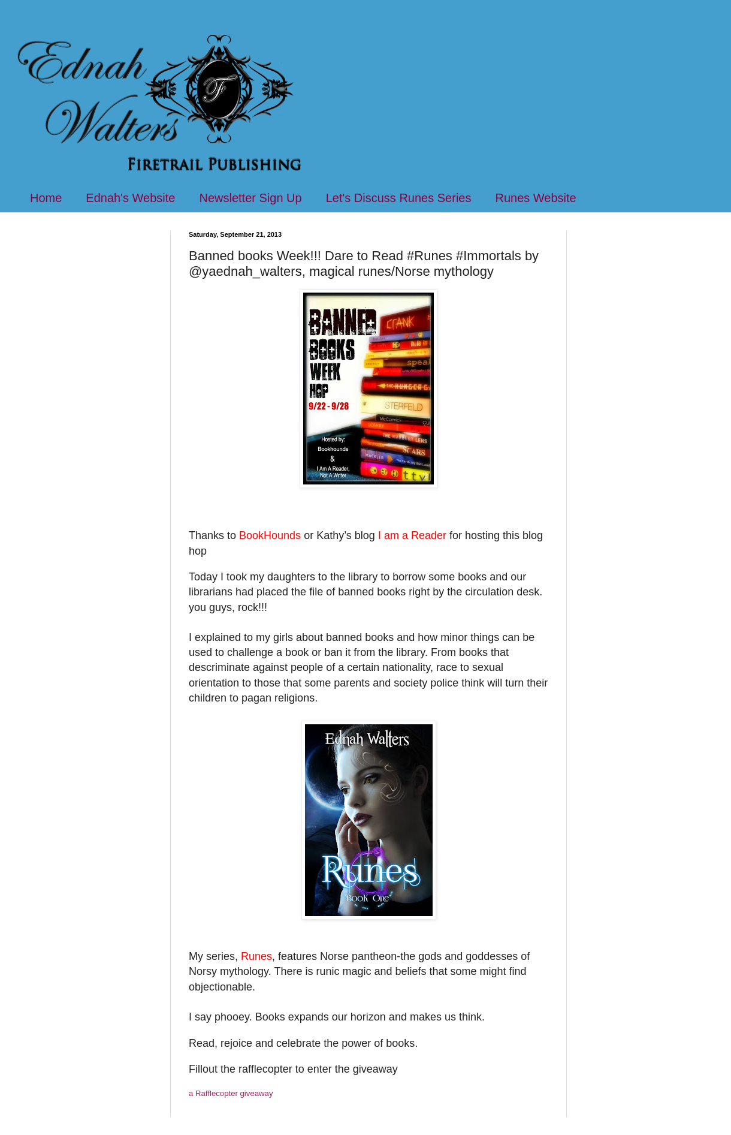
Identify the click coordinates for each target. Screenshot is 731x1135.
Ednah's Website (130, 197)
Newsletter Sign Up (250, 197)
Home (46, 197)
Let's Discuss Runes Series (399, 197)
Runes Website (535, 197)
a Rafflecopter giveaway (231, 1093)
